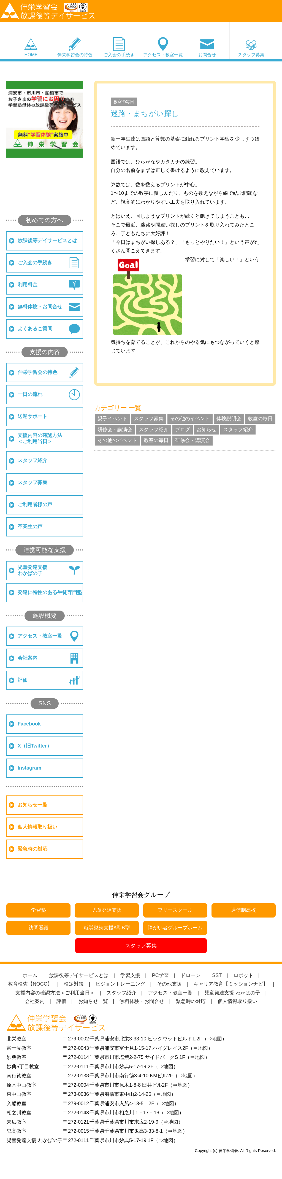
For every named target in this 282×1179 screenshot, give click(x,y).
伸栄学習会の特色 (75, 54)
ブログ (182, 429)
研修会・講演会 (114, 429)
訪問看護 (38, 927)
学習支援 (130, 975)
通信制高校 (243, 910)
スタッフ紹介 (32, 460)
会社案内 (27, 658)
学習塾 (38, 910)
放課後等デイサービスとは (47, 240)
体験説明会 (228, 418)
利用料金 (27, 284)
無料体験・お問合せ (40, 306)
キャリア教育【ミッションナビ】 (231, 984)
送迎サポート (32, 416)
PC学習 (160, 975)
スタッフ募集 (251, 48)
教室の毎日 (123, 101)
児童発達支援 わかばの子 (232, 992)
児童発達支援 (107, 910)
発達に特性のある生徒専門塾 (50, 592)
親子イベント (112, 418)
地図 (217, 1039)
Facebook (29, 724)
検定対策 (74, 984)
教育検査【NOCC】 (30, 984)
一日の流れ (30, 394)
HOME (30, 54)
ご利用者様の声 (35, 504)
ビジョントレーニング (120, 984)
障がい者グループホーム (175, 927)
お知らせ (206, 429)
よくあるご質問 (35, 328)
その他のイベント (190, 418)
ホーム (30, 975)
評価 (23, 680)
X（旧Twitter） (35, 746)
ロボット (243, 975)
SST (217, 975)
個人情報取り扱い (37, 827)
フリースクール (175, 910)
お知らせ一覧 (32, 805)
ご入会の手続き (119, 54)
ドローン (190, 975)
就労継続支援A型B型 (107, 927)
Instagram (29, 768)
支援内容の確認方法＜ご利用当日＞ (40, 438)
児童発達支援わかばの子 (32, 570)
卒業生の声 (30, 526)
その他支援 (169, 984)
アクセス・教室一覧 (163, 54)
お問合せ (207, 54)
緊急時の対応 (32, 849)
